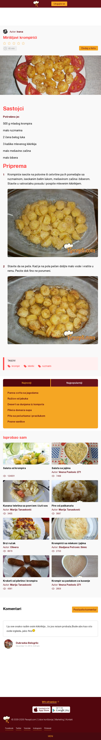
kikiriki (31, 366)
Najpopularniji (74, 382)
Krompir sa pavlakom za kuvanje (75, 572)
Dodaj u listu (88, 48)
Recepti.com (6, 719)
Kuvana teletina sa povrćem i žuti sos (26, 497)
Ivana (20, 31)
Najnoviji (26, 382)
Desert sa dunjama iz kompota (26, 404)
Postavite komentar (85, 609)
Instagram (37, 728)
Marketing (59, 719)
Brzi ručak (26, 535)
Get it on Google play (61, 709)
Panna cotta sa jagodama (23, 392)
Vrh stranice (49, 701)
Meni (50, 736)
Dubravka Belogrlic (27, 642)
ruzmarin (46, 366)
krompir (16, 366)
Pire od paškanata (75, 497)
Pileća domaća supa (20, 410)
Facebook (9, 728)
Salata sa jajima (75, 460)
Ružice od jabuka (18, 398)
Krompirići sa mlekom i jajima (75, 535)
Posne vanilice (16, 421)
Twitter (18, 728)
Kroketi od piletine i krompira (26, 572)
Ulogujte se (59, 4)
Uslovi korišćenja (45, 719)
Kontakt (69, 719)
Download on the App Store (41, 709)
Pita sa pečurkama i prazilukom (26, 415)
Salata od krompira (26, 460)
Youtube (27, 728)
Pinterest (47, 728)
